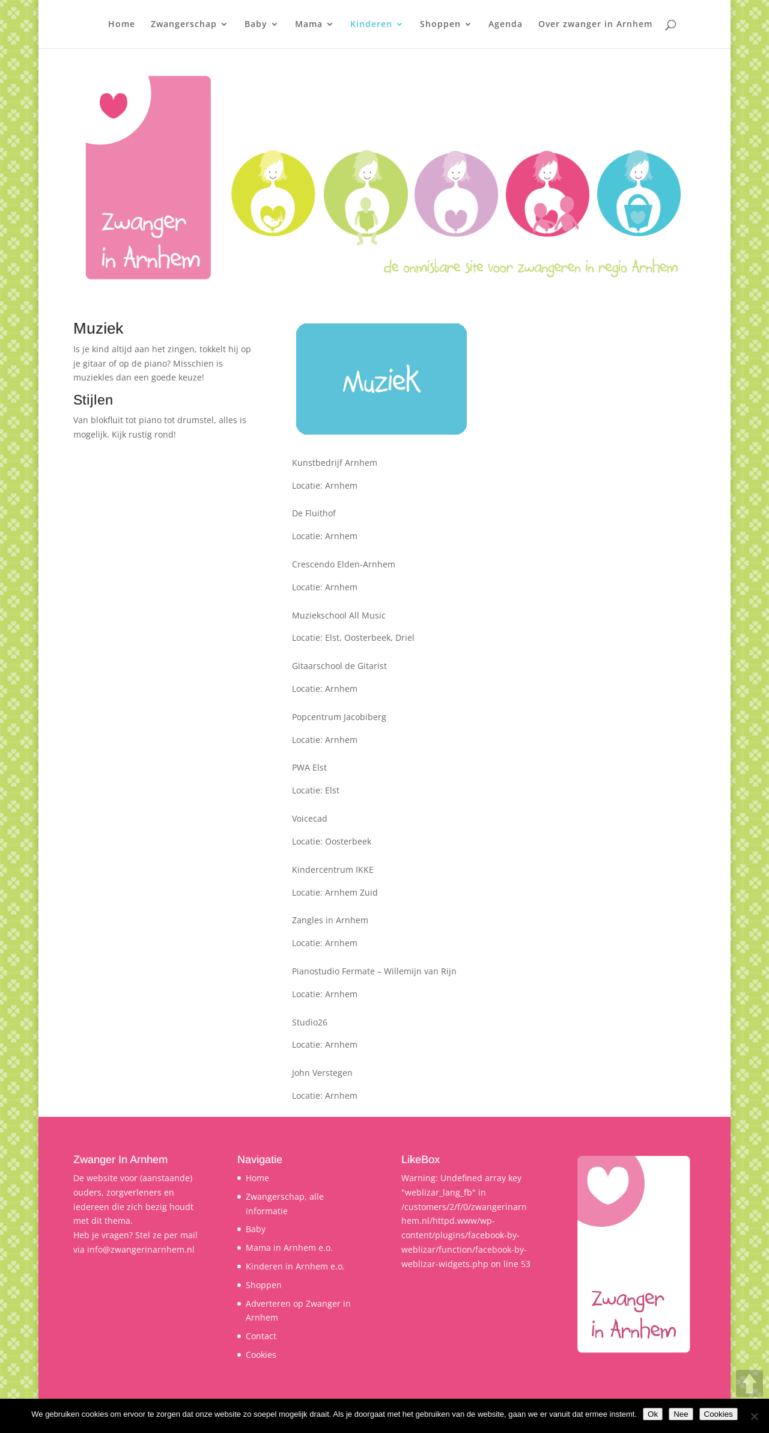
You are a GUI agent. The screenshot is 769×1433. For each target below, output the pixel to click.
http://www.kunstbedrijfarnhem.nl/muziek (158, 462)
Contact (261, 1336)
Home (121, 24)
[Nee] (754, 1416)
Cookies (261, 1354)
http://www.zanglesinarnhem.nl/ (138, 920)
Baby (256, 24)
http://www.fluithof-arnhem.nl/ (135, 513)
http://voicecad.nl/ (110, 818)
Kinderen (371, 24)
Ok (653, 1414)
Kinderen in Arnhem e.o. (295, 1266)
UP (749, 1383)
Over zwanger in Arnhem (595, 24)
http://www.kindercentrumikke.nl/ (141, 869)
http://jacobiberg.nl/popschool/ (136, 717)
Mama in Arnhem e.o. (289, 1247)
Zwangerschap (184, 24)
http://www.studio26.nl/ (121, 1022)
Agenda (505, 24)
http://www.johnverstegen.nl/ (132, 1072)
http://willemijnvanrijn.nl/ (125, 971)
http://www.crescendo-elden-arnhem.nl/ (154, 564)
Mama (309, 24)
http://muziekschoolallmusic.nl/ (136, 615)
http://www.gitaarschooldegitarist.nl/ (147, 665)
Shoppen (440, 24)
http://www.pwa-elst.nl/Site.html (138, 767)
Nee (680, 1414)
